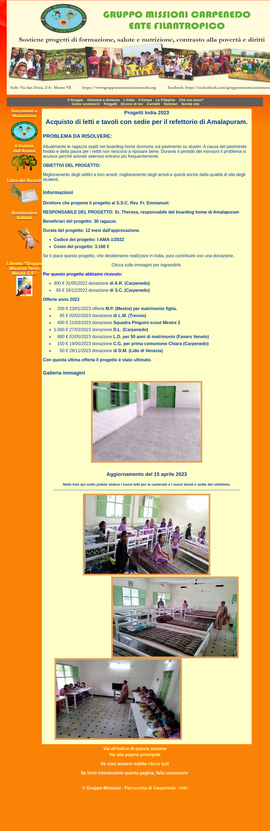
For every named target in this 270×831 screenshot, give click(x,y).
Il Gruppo (75, 100)
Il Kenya (145, 100)
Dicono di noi (132, 104)
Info (183, 788)
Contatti (153, 104)
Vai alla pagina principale (134, 754)
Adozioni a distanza (103, 100)
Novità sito (190, 104)
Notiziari (171, 104)
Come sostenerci (86, 104)
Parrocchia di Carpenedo (150, 788)
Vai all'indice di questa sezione (134, 748)
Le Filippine (165, 100)
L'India (128, 100)
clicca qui (158, 763)
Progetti (110, 104)
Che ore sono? (191, 100)
